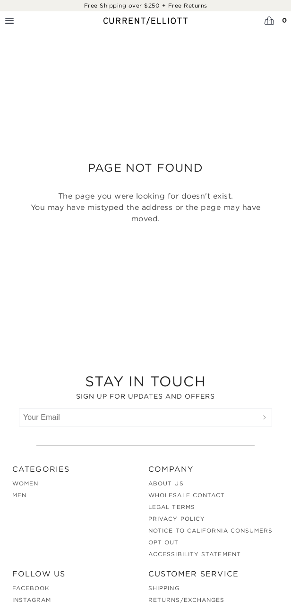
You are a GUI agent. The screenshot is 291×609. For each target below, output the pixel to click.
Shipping (164, 588)
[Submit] (264, 417)
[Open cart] (276, 20)
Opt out (163, 542)
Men (19, 495)
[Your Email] (138, 417)
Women (25, 483)
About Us (166, 483)
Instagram (31, 600)
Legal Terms (171, 507)
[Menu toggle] (9, 20)
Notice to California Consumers (210, 530)
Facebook (31, 588)
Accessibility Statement (194, 554)
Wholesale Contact (186, 495)
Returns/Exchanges (186, 600)
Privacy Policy (176, 519)
